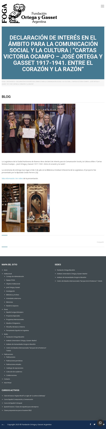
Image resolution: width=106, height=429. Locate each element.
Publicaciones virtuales (13, 364)
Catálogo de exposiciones (14, 368)
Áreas (6, 309)
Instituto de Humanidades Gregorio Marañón (21, 344)
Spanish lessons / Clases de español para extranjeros (21, 407)
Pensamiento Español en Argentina (17, 330)
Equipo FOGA (10, 280)
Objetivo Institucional (13, 284)
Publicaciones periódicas (14, 361)
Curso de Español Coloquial (13, 403)
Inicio (5, 270)
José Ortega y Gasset (13, 287)
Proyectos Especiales (13, 316)
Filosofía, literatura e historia (15, 327)
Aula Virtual (7, 383)
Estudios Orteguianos (13, 323)
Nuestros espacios (12, 306)
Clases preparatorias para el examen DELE (18, 410)
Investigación (10, 291)
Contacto (7, 379)
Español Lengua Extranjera (14, 312)
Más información (8, 178)
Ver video (19, 178)
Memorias (9, 302)
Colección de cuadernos (14, 372)
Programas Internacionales (15, 319)
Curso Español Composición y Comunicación (18, 399)
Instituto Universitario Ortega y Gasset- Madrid (21, 341)
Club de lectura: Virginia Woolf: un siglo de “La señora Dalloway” (24, 396)
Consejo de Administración (15, 276)
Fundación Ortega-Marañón (15, 337)
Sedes (6, 334)
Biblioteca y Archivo (12, 295)
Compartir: (100, 242)
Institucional (8, 274)
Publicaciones (8, 354)
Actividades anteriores (13, 298)
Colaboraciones (11, 375)
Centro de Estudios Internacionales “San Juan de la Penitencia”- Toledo (79, 281)
